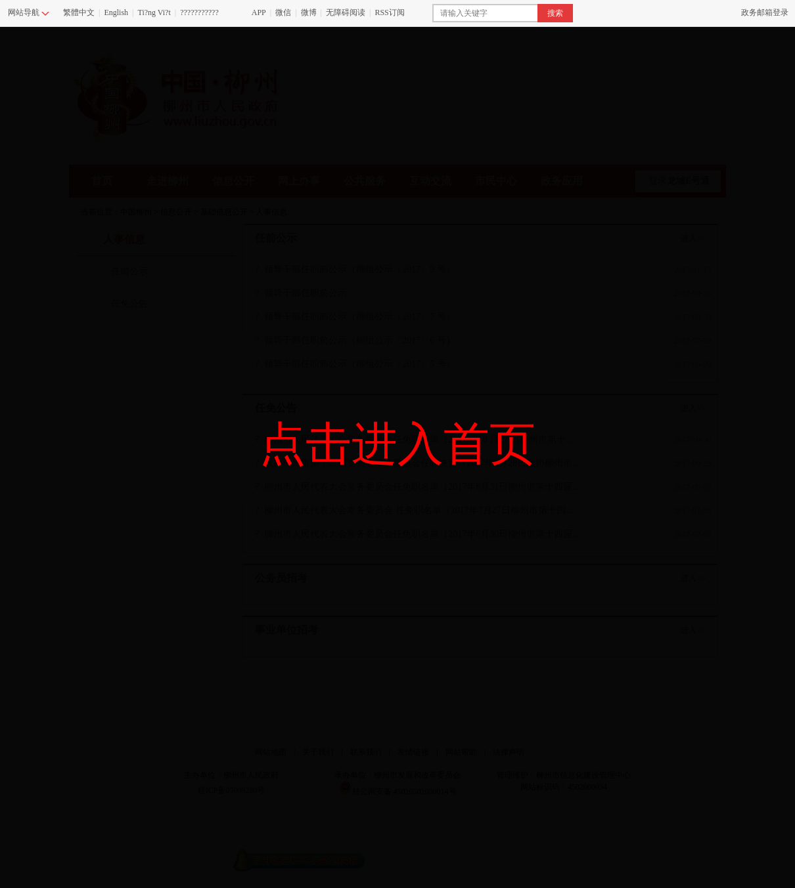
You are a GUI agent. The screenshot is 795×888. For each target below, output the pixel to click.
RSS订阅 (389, 12)
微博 (309, 12)
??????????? (199, 12)
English (116, 12)
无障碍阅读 (345, 12)
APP (259, 12)
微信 (283, 12)
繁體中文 (79, 12)
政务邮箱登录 (764, 12)
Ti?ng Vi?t (153, 12)
